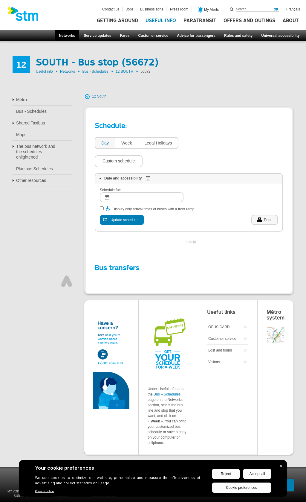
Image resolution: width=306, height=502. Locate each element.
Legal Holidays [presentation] (158, 143)
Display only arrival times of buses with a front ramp (153, 191)
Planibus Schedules (34, 168)
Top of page (66, 263)
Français (293, 9)
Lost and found (220, 332)
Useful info (161, 20)
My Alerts (208, 10)
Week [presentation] (126, 143)
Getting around (117, 20)
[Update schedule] (122, 202)
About (291, 20)
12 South (99, 96)
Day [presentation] (105, 143)
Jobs (129, 9)
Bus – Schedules (167, 376)
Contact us (110, 9)
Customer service (153, 36)
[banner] (26, 16)
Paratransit (199, 20)
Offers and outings (249, 20)
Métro (21, 99)
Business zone (151, 9)
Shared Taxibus (30, 123)
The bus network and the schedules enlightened (35, 151)
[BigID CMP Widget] (153, 480)
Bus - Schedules (95, 71)
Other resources (31, 180)
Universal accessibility (280, 36)
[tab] (105, 143)
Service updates (97, 36)
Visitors (214, 344)
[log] (141, 179)
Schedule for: (110, 172)
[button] (205, 143)
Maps (21, 134)
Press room (179, 9)
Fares (124, 36)
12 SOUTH (124, 71)
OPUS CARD (219, 309)
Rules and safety (238, 36)
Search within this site (232, 9)
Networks (67, 36)
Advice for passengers (196, 36)
